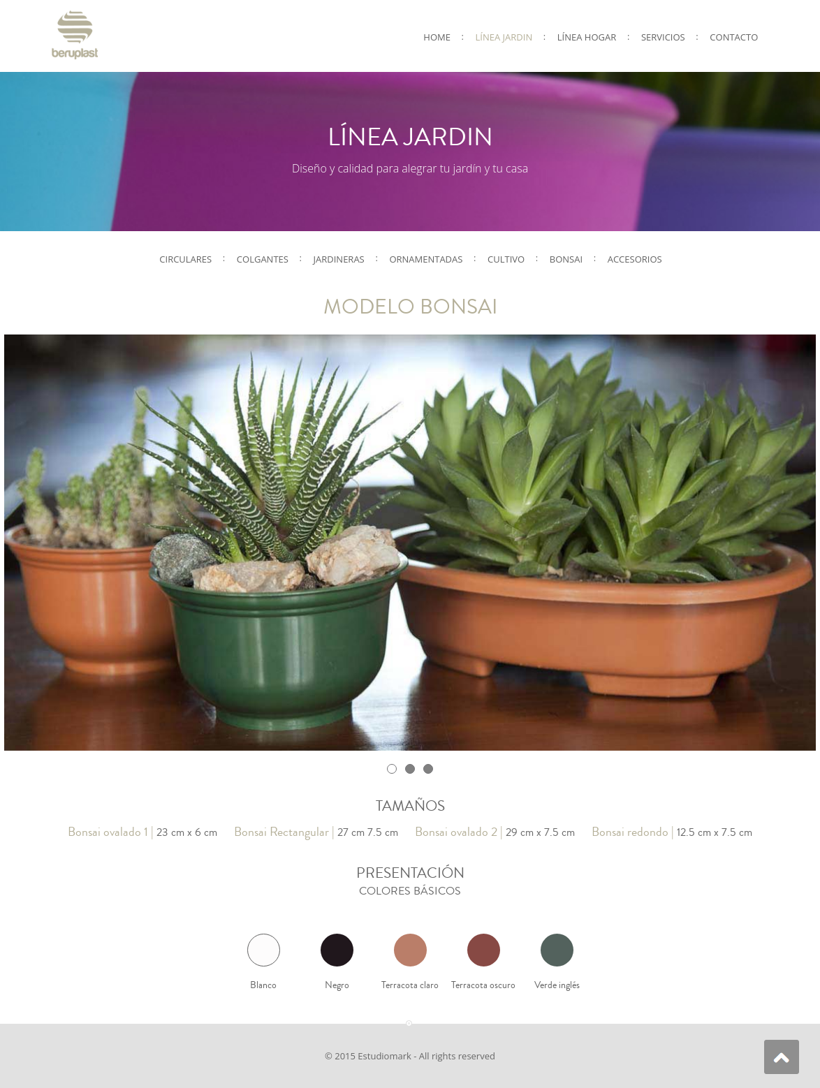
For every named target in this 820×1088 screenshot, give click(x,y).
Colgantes (262, 259)
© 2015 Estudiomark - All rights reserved (410, 1056)
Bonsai (566, 259)
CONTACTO (734, 37)
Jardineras (339, 259)
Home (437, 37)
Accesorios (635, 259)
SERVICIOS (663, 37)
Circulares (185, 259)
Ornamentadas (425, 259)
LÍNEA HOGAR (586, 37)
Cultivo (506, 259)
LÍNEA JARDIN (504, 37)
